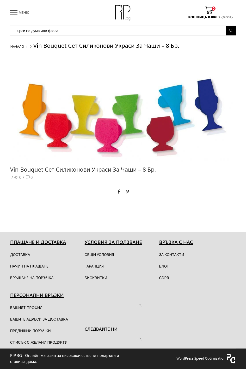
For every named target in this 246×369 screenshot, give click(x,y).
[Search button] (231, 30)
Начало (17, 46)
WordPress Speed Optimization (201, 358)
